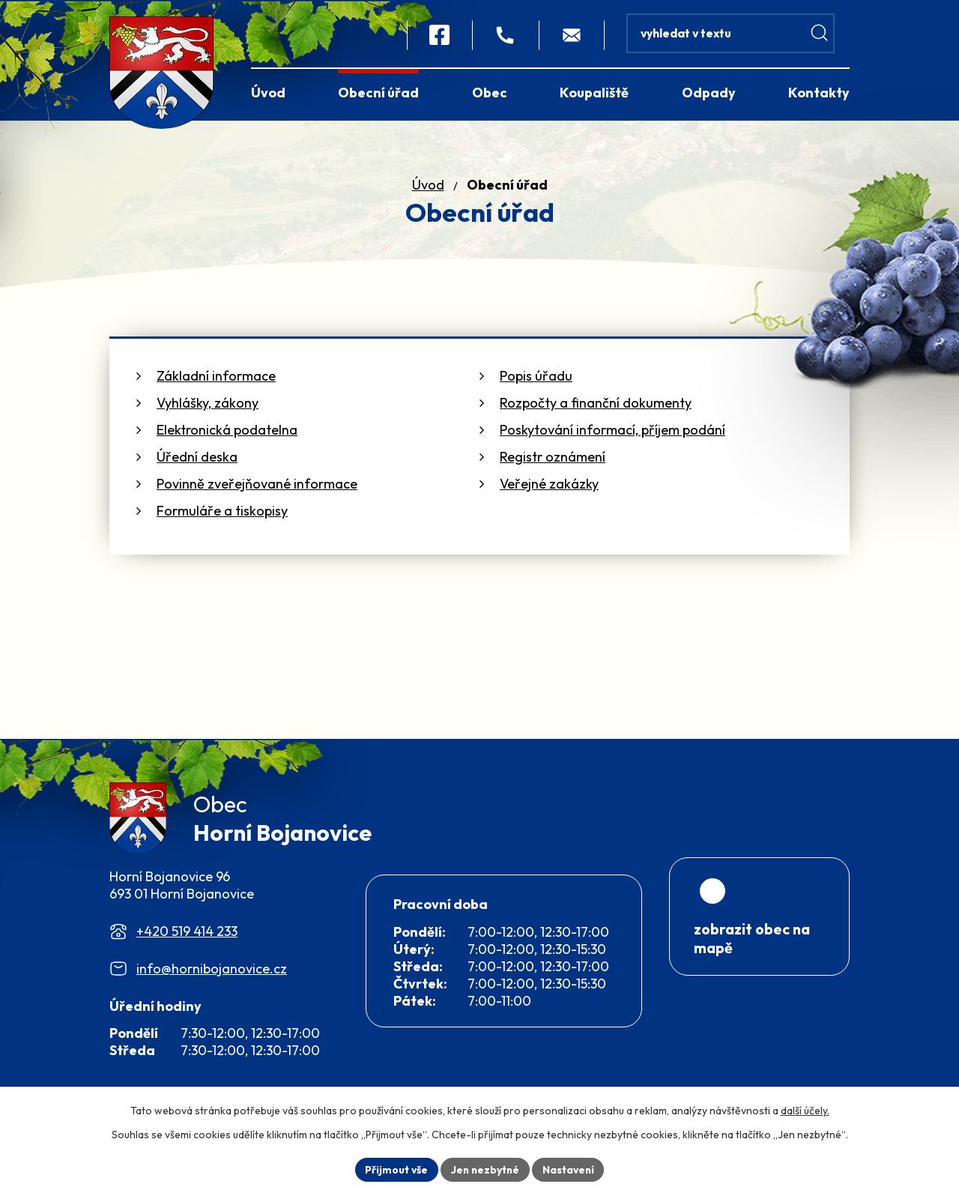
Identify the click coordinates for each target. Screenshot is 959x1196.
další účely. (805, 1110)
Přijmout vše (394, 1169)
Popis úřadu (536, 375)
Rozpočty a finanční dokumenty (596, 402)
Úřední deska (197, 456)
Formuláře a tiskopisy (222, 510)
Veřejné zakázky (549, 483)
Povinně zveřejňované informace (257, 483)
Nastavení (569, 1169)
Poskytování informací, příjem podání (612, 429)
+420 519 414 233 (187, 934)
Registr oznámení (552, 456)
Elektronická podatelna (227, 429)
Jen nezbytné (485, 1169)
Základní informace (216, 375)
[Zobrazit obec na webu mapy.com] (759, 954)
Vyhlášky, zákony (207, 402)
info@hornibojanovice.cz (211, 971)
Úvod (428, 184)
